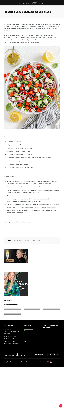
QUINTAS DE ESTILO (9, 338)
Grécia (33, 240)
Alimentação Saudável (19, 240)
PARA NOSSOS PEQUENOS (11, 343)
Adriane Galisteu (12, 309)
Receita (38, 240)
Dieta (28, 240)
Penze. (55, 362)
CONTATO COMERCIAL (10, 329)
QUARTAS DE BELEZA (10, 336)
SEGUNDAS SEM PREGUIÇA (11, 331)
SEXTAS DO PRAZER (9, 341)
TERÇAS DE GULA (9, 334)
